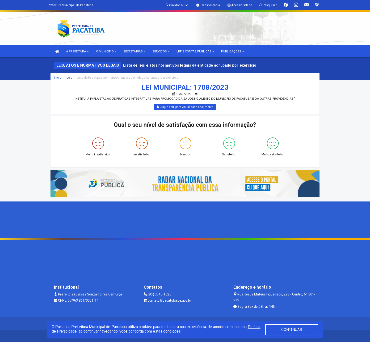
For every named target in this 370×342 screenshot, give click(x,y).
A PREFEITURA (77, 51)
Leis (69, 77)
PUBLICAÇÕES (232, 51)
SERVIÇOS (160, 51)
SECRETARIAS (134, 51)
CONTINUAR (291, 329)
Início (58, 77)
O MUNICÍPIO (106, 51)
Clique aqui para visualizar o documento (185, 107)
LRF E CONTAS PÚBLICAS (195, 51)
